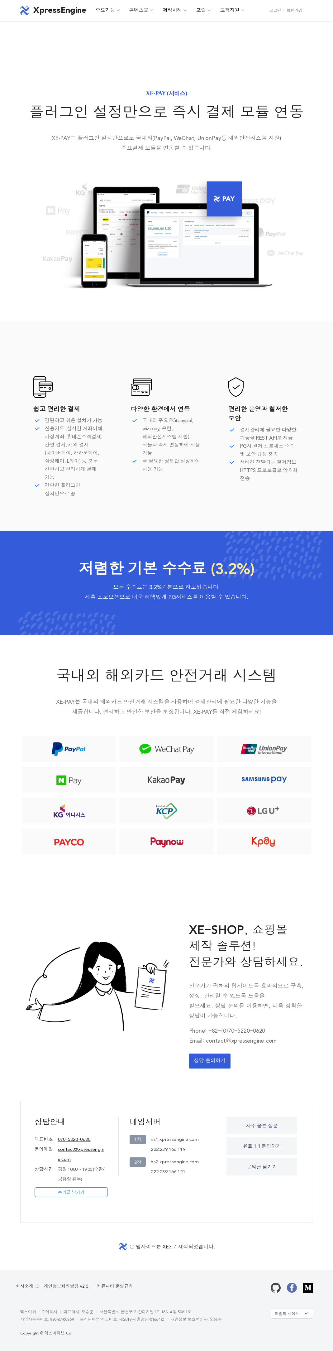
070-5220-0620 (74, 1139)
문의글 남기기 (71, 1192)
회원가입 (294, 11)
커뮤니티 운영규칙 (115, 1286)
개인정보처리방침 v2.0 (66, 1286)
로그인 (275, 11)
